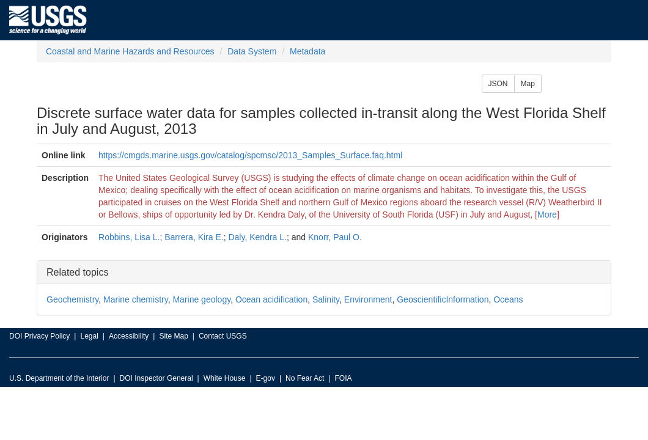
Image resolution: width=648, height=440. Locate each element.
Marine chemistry (135, 299)
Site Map (173, 336)
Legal (89, 336)
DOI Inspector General (156, 378)
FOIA (343, 378)
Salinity (325, 299)
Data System (251, 51)
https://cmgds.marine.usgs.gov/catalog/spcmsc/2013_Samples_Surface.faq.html (250, 155)
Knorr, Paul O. (335, 237)
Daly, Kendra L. (257, 237)
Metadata (307, 51)
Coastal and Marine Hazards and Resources (130, 51)
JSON (498, 83)
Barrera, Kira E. (193, 237)
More (547, 214)
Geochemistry (72, 299)
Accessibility (129, 336)
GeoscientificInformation (442, 299)
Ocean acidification (271, 299)
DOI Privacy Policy (39, 336)
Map (528, 83)
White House (225, 378)
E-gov (265, 378)
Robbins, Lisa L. (129, 237)
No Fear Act (304, 378)
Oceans (508, 299)
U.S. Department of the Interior (59, 378)
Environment (368, 299)
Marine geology (201, 299)
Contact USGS (223, 336)
